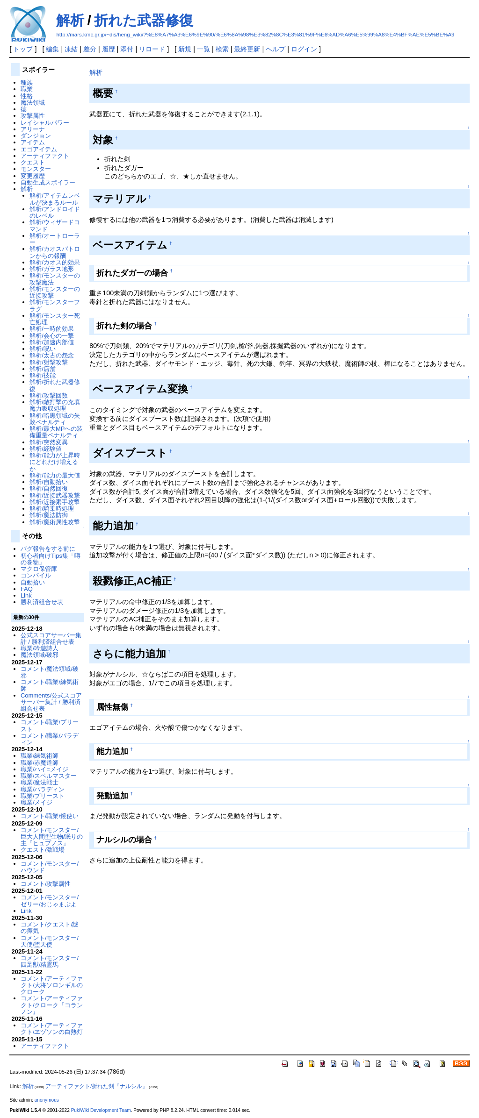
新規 (184, 49)
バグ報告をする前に (48, 548)
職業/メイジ (37, 802)
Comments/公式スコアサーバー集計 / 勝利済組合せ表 (51, 702)
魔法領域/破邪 (40, 654)
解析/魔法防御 (48, 515)
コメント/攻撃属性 (46, 883)
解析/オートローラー (54, 239)
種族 (27, 82)
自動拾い (33, 582)
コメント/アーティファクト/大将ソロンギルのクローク (52, 985)
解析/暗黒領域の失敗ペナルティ (54, 419)
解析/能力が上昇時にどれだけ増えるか (54, 462)
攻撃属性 (33, 115)
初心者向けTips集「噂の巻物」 (50, 559)
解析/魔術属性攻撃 (54, 522)
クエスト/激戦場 (43, 849)
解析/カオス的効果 (54, 262)
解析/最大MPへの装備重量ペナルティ (56, 432)
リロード (152, 49)
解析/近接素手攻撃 (54, 502)
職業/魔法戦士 (40, 782)
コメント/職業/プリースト (50, 725)
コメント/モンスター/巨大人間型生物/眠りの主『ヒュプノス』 (52, 836)
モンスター (36, 168)
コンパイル (36, 575)
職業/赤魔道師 (40, 762)
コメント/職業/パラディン (50, 739)
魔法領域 (33, 102)
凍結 (71, 49)
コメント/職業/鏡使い (50, 815)
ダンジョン (36, 135)
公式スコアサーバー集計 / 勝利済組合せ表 (51, 638)
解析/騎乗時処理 (51, 508)
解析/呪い (42, 348)
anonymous (47, 1100)
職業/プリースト (43, 795)
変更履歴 (33, 175)
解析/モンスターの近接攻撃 (54, 292)
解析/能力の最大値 (54, 475)
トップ (23, 49)
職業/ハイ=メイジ (44, 769)
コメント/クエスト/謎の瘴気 (50, 927)
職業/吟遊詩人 (40, 648)
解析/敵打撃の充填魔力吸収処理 (54, 405)
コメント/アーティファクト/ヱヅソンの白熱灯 (52, 1028)
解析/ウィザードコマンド (54, 225)
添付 (126, 49)
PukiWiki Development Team (101, 1110)
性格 (27, 96)
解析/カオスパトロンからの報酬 (54, 252)
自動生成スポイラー (48, 182)
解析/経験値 (45, 448)
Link (26, 595)
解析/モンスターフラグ (54, 305)
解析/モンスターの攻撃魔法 (54, 278)
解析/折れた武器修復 (54, 385)
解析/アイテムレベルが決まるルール (54, 199)
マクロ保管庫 (39, 568)
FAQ (27, 588)
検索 (222, 49)
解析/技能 (42, 375)
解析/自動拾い (48, 481)
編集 (52, 49)
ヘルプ (275, 49)
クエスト (33, 162)
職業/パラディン (43, 789)
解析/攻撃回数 (48, 395)
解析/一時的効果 (51, 328)
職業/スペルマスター (49, 775)
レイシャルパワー (45, 122)
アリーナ (33, 129)
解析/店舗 (42, 368)
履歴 (108, 49)
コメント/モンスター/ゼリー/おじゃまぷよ (50, 900)
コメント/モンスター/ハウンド (50, 867)
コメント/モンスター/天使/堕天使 (50, 941)
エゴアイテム (39, 149)
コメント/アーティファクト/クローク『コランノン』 (52, 1005)
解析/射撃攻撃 (48, 362)
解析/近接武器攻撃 (54, 495)
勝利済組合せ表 (42, 601)
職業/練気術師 (40, 755)
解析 (70, 20)
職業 (27, 89)
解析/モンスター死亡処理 (54, 319)
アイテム (33, 142)
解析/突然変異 (48, 442)
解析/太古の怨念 (51, 355)
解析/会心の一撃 (51, 335)
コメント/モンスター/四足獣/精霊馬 (50, 961)
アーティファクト (45, 155)
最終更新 (247, 49)
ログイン (304, 49)
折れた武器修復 (143, 20)
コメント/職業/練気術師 (50, 685)
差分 (89, 49)
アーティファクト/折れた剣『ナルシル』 (96, 1086)
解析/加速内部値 (51, 342)
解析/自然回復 (48, 488)
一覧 (203, 49)
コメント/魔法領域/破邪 (50, 672)
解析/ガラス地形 (51, 268)
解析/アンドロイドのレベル (54, 212)
